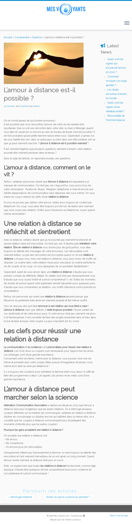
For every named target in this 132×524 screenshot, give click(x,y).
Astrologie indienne (19, 497)
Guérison (37, 37)
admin (36, 106)
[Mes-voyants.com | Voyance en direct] (66, 9)
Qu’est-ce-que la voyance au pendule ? (69, 497)
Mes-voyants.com (61, 516)
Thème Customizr (73, 520)
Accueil (8, 37)
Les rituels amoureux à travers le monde (116, 94)
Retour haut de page (119, 516)
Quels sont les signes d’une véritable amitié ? (115, 107)
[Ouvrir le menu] (126, 23)
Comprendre (22, 37)
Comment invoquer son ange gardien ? (116, 81)
